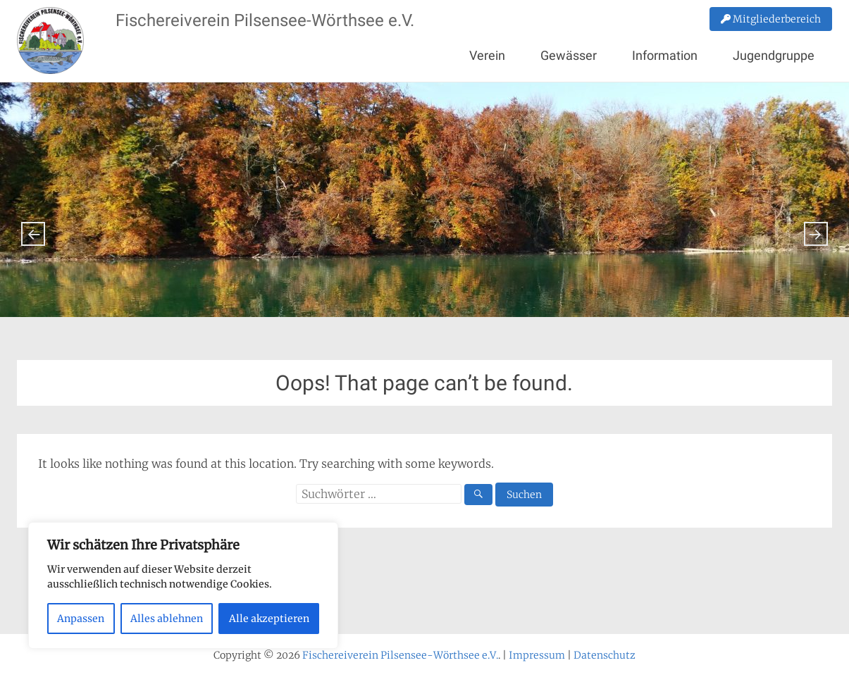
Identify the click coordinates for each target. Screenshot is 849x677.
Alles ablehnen (166, 618)
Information (665, 55)
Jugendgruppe (773, 55)
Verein (487, 55)
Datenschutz (605, 655)
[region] (183, 585)
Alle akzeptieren (269, 618)
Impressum (537, 655)
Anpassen (80, 618)
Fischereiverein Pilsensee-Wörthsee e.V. (265, 20)
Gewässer (568, 55)
